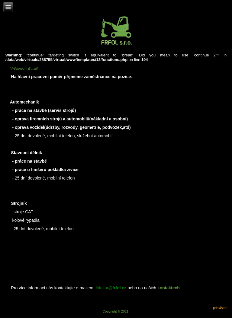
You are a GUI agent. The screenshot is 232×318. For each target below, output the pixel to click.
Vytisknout (18, 68)
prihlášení (220, 308)
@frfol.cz (117, 287)
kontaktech (168, 287)
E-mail (32, 68)
